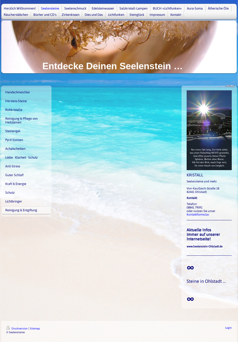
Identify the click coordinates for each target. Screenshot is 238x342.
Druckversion (17, 328)
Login (228, 327)
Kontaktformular (198, 214)
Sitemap (35, 328)
